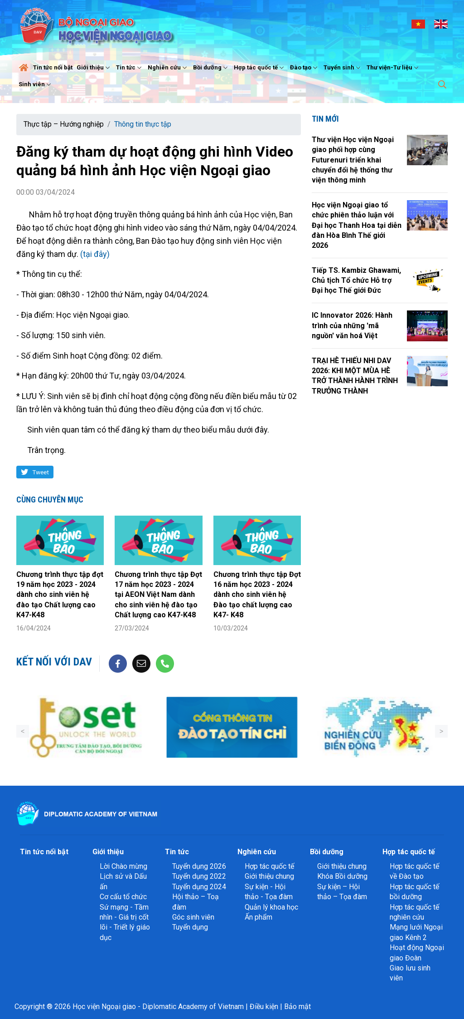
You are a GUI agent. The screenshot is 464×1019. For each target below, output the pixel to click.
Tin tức (130, 68)
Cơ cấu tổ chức (123, 896)
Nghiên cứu (168, 68)
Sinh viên (36, 84)
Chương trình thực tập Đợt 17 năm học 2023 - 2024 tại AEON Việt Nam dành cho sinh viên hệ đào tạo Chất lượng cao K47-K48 (158, 595)
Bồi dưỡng (211, 68)
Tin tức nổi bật (52, 67)
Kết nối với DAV (54, 661)
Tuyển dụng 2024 (199, 886)
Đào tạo (304, 68)
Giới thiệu (94, 68)
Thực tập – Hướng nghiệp (64, 124)
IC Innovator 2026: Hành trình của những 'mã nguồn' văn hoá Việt (352, 325)
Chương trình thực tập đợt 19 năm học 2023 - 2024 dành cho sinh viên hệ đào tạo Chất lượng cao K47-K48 (59, 595)
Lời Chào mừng (123, 866)
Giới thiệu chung (269, 876)
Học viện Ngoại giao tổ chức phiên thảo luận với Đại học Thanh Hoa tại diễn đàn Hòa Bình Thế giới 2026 (356, 225)
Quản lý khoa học (271, 907)
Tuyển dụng (190, 927)
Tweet (40, 472)
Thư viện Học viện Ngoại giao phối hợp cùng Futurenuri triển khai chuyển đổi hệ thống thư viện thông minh (353, 160)
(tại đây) (95, 254)
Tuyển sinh (343, 68)
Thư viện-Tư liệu (393, 68)
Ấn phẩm (258, 917)
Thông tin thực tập (142, 124)
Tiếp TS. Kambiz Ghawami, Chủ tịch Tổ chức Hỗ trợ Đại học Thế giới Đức (356, 280)
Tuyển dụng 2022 (199, 876)
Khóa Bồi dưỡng (342, 876)
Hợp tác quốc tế (260, 68)
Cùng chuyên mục (49, 499)
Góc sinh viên (193, 917)
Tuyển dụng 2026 (199, 866)
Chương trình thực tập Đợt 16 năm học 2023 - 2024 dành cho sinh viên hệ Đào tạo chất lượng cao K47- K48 (257, 595)
